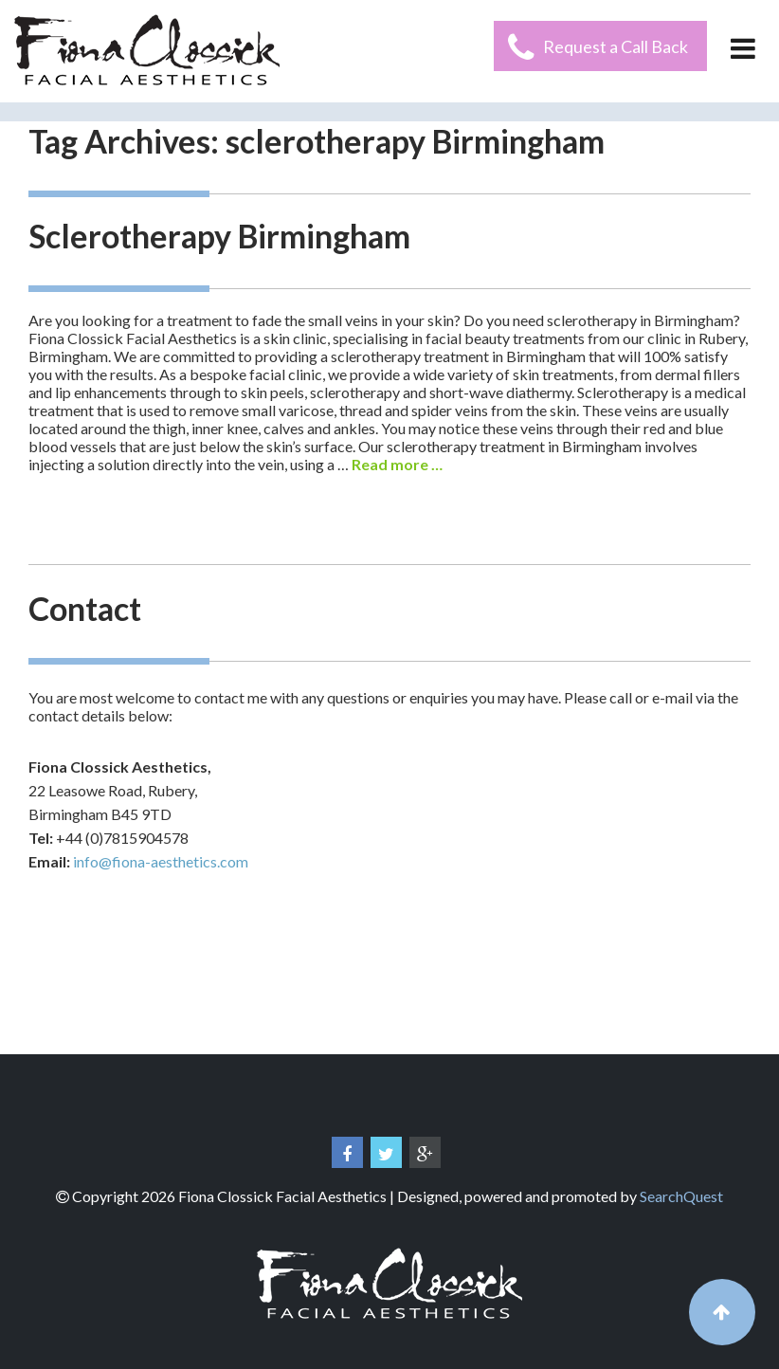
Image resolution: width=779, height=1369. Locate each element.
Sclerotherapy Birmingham (219, 235)
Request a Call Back (615, 46)
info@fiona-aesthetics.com (160, 861)
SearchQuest (681, 1196)
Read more (397, 464)
